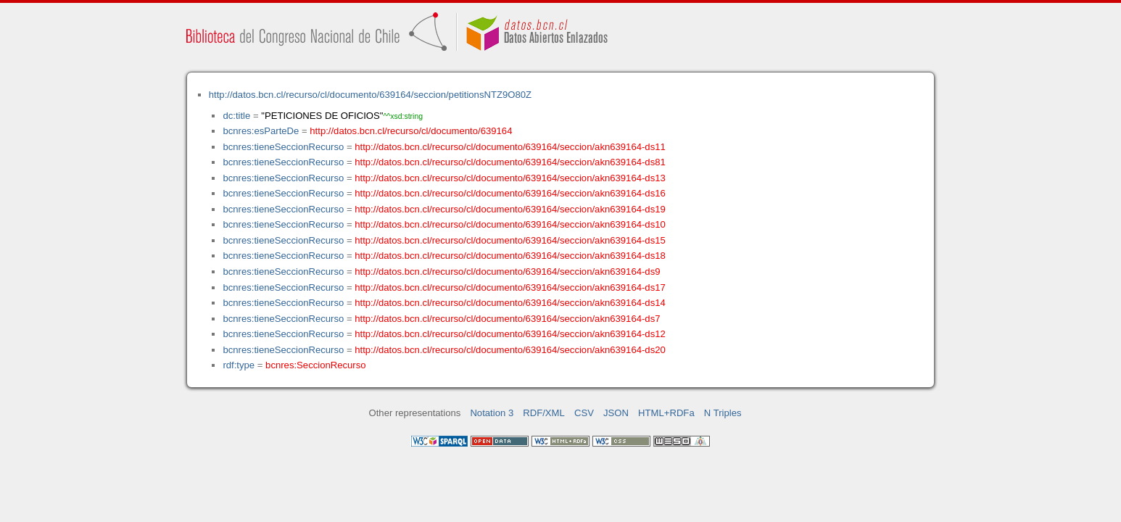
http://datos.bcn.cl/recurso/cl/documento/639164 (411, 130)
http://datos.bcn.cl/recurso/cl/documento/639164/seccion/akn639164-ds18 (510, 255)
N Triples (723, 412)
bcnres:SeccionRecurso (315, 365)
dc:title (236, 115)
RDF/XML (544, 412)
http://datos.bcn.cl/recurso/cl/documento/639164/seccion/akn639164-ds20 (510, 349)
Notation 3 (491, 412)
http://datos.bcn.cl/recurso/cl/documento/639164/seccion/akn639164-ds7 (507, 318)
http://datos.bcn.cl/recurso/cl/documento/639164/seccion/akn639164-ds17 (510, 287)
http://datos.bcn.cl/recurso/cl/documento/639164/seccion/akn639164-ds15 (510, 240)
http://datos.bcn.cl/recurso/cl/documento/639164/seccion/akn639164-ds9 (507, 271)
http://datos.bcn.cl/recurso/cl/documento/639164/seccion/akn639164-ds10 (510, 224)
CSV (584, 412)
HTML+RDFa (666, 412)
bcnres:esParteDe (261, 130)
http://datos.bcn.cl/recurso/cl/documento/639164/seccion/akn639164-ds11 (510, 146)
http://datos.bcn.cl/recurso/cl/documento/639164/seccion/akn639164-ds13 (510, 178)
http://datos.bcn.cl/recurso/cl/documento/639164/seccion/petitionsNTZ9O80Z (370, 94)
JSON (616, 412)
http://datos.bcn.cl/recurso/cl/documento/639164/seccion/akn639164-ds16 (510, 193)
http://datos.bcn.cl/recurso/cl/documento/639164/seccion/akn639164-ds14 (510, 302)
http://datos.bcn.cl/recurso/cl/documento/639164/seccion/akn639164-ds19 (510, 209)
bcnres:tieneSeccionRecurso (283, 146)
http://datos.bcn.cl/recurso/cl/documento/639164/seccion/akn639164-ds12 (510, 333)
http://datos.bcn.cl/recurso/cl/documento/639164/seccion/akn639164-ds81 (510, 162)
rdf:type (239, 365)
